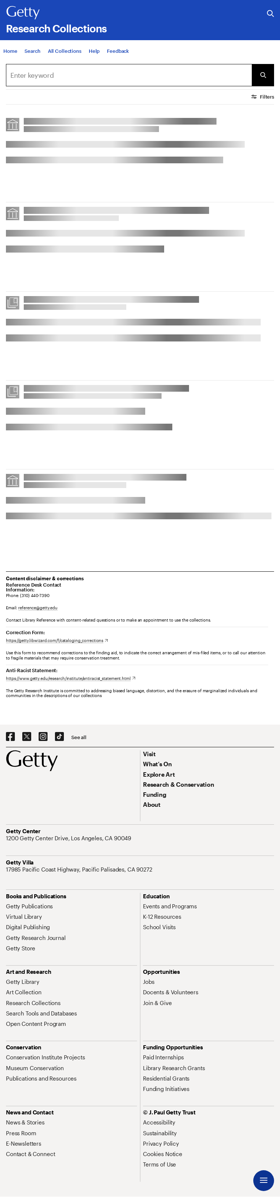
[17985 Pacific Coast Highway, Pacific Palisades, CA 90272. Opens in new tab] (80, 869)
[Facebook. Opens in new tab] (10, 737)
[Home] (10, 53)
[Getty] (23, 13)
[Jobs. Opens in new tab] (148, 981)
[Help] (94, 53)
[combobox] (129, 75)
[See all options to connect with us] (79, 737)
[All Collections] (64, 53)
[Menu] (263, 1180)
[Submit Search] (263, 75)
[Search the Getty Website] (270, 14)
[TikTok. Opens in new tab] (59, 737)
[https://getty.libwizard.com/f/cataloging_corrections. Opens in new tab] (57, 640)
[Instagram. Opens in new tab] (43, 737)
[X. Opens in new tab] (26, 737)
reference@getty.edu (38, 607)
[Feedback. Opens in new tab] (118, 53)
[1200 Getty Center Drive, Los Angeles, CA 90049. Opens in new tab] (69, 838)
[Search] (32, 53)
